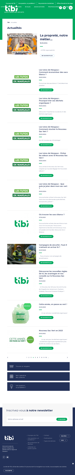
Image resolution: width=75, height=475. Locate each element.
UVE (62, 440)
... (48, 357)
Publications (48, 438)
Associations (39, 7)
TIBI (8, 22)
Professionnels (54, 7)
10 (46, 357)
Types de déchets (49, 441)
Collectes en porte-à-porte (32, 447)
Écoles (28, 7)
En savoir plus (47, 55)
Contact (46, 435)
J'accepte (8, 470)
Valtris (64, 436)
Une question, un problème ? (26, 3)
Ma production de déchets (46, 3)
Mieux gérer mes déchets (14, 12)
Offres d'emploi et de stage (65, 3)
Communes (68, 7)
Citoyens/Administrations (11, 7)
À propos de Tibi (10, 3)
